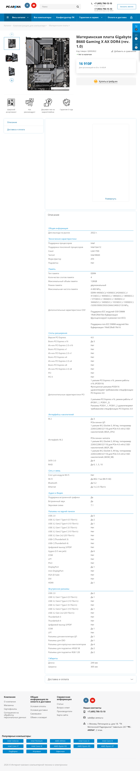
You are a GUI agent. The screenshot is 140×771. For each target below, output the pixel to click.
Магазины (9, 705)
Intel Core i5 (107, 741)
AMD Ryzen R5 (84, 746)
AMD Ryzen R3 (60, 746)
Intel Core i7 (13, 746)
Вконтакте (27, 5)
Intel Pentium (37, 741)
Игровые (37, 751)
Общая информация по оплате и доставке (40, 699)
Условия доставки (39, 710)
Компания (9, 697)
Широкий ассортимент (11, 110)
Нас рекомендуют (29, 110)
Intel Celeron (13, 741)
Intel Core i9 (36, 746)
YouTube (33, 5)
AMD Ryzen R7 (107, 746)
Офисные (60, 751)
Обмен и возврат (38, 717)
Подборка (13, 751)
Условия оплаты (38, 706)
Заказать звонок (126, 6)
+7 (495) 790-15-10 (103, 3)
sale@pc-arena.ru (95, 717)
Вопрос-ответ (63, 707)
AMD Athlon (60, 741)
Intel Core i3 (84, 741)
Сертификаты (10, 709)
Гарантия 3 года (66, 109)
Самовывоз (35, 713)
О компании (10, 701)
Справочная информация (64, 698)
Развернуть (110, 199)
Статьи (60, 704)
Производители (64, 711)
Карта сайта (62, 715)
